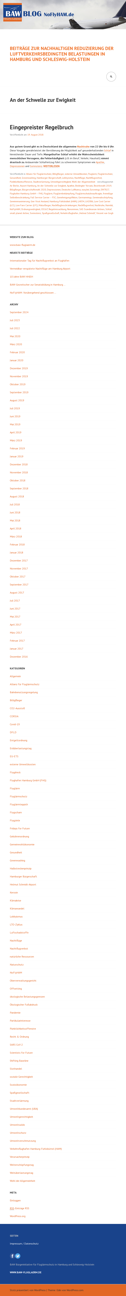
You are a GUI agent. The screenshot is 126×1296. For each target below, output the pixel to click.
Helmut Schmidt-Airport (23, 884)
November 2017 (19, 568)
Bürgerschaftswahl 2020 (34, 189)
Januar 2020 (16, 360)
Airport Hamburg (28, 185)
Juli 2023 (15, 320)
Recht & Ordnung (19, 1036)
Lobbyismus (68, 177)
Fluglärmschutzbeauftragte (88, 193)
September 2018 (19, 488)
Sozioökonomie (18, 1084)
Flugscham (16, 812)
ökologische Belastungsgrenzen (27, 996)
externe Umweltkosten (76, 173)
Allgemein (15, 676)
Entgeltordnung (18, 740)
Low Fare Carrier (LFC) (27, 205)
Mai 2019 (15, 424)
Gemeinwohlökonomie (22, 844)
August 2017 (17, 592)
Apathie (100, 162)
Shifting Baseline (19, 1060)
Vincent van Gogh (104, 213)
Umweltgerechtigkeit (61, 181)
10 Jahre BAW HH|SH (21, 276)
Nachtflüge (79, 177)
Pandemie (15, 1012)
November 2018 (19, 472)
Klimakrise (15, 900)
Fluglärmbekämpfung (63, 193)
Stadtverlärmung (41, 181)
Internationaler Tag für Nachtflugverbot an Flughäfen (39, 260)
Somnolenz (36, 166)
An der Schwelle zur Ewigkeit (51, 185)
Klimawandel (17, 908)
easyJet (85, 189)
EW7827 (105, 189)
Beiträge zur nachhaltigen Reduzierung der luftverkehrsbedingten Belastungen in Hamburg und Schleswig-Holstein (62, 53)
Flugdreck (15, 772)
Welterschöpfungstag (22, 1164)
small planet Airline (19, 213)
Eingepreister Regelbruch (42, 127)
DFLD (13, 732)
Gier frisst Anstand (40, 201)
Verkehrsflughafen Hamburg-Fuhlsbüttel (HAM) (36, 1148)
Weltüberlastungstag (21, 1172)
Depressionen (17, 166)
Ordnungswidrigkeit (30, 209)
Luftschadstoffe (19, 932)
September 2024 (19, 312)
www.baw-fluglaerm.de (22, 244)
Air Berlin (14, 185)
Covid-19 (15, 724)
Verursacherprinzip (20, 1156)
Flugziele (15, 820)
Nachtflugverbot (94, 177)
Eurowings (95, 189)
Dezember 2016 (19, 656)
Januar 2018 (16, 552)
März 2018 (16, 536)
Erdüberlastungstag (21, 748)
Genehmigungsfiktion (67, 197)
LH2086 (89, 201)
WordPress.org (17, 1216)
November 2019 (19, 376)
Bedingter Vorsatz (84, 185)
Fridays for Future (20, 828)
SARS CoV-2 (16, 1044)
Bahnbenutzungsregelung (24, 692)
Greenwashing (29, 177)
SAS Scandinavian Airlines (92, 209)
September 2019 (19, 392)
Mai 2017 (15, 616)
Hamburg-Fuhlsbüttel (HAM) (63, 201)
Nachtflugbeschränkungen (64, 205)
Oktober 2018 (17, 480)
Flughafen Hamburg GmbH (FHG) (28, 780)
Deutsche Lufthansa (71, 189)
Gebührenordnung (19, 836)
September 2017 (19, 584)
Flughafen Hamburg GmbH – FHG (26, 193)
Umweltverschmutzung (23, 1140)
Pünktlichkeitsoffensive (21, 181)
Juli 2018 (15, 504)
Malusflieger (45, 205)
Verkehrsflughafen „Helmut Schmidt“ (77, 213)
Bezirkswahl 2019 (102, 185)
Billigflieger (58, 173)
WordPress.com (75, 1290)
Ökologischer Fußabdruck (24, 1004)
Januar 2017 (16, 648)
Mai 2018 (15, 520)
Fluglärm (92, 173)
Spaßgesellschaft (50, 213)
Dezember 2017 (19, 560)
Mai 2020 (15, 336)
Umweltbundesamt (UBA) (24, 1108)
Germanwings (85, 197)
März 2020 (16, 344)
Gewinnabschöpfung (103, 197)
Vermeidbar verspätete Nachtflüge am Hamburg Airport (40, 268)
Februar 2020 (17, 352)
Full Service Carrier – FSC (43, 197)
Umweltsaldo (17, 1124)
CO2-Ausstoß (17, 708)
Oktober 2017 (17, 576)
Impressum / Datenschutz (24, 1243)
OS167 (44, 209)
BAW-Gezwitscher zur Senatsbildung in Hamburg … (37, 284)
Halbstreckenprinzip (21, 868)
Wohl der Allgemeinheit (83, 181)
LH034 (81, 201)
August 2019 (17, 400)
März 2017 (16, 632)
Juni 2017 (15, 608)
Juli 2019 (15, 408)
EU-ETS (14, 756)
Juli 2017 (15, 600)
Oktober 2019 (17, 384)
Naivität (109, 205)
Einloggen (15, 1200)
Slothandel (16, 1068)
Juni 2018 (15, 512)
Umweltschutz (18, 1132)
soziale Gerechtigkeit (21, 1076)
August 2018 (17, 496)
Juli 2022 (15, 328)
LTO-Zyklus (16, 924)
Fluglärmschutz (105, 173)
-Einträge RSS (19, 1208)
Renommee (72, 209)
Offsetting (16, 988)
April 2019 (15, 432)
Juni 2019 (15, 416)
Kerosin (14, 892)
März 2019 (16, 440)
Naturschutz (17, 964)
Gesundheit (15, 177)
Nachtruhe (83, 146)
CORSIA (14, 716)
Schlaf (107, 150)
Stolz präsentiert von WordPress (28, 1290)
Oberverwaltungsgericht (23, 980)
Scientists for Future (21, 1052)
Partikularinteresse (20, 1020)
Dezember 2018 (19, 464)
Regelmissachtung (57, 209)
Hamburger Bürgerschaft (49, 177)
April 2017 (15, 624)
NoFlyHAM (15, 209)
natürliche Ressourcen (22, 956)
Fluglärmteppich (19, 804)
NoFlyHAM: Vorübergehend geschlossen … (33, 292)
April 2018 (15, 528)
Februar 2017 (17, 640)
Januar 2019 (16, 456)
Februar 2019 (17, 448)
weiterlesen (51, 166)
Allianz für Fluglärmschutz (39, 173)
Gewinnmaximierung (20, 201)
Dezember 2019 (19, 368)
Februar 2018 (17, 544)
